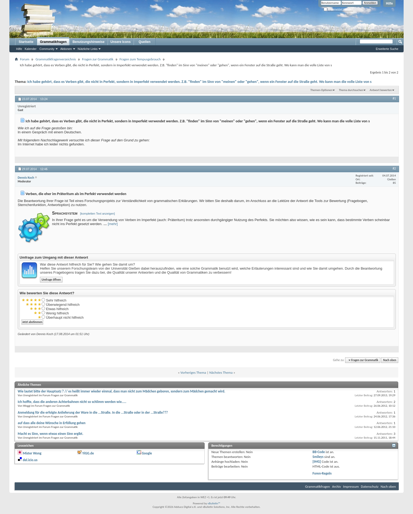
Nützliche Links (88, 48)
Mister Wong (32, 453)
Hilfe (389, 3)
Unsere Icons (120, 42)
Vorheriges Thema (193, 372)
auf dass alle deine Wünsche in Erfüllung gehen (52, 423)
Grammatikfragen (53, 42)
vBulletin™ (214, 503)
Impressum (351, 486)
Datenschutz (369, 486)
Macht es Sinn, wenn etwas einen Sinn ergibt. (50, 434)
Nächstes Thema (221, 372)
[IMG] (316, 462)
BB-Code (318, 452)
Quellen (144, 42)
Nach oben (389, 360)
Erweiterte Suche (387, 48)
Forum (24, 59)
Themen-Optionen (321, 90)
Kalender (30, 48)
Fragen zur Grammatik (97, 59)
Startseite (26, 42)
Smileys (317, 457)
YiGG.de (88, 453)
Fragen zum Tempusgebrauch (140, 59)
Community (46, 48)
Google (147, 453)
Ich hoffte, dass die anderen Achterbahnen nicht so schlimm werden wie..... (72, 402)
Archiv (336, 486)
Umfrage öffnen (51, 279)
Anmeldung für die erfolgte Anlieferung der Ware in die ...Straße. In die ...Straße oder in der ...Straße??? (93, 412)
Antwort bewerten (381, 90)
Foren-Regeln (321, 473)
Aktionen (66, 48)
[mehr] (113, 224)
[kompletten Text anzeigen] (97, 213)
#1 (394, 98)
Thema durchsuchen (351, 90)
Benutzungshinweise (88, 42)
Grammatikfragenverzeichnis (55, 59)
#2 (394, 168)
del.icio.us (30, 460)
